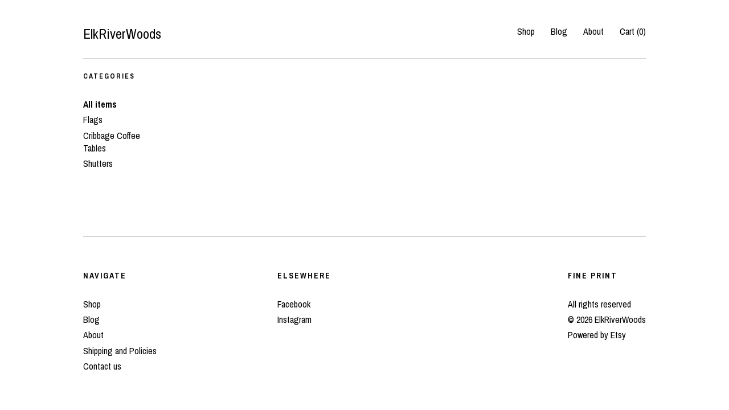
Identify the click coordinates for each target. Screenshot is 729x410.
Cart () (633, 31)
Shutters (98, 163)
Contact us (102, 366)
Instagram (294, 319)
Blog (559, 31)
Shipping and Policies (120, 351)
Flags (93, 119)
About (593, 31)
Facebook (293, 304)
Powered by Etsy (597, 335)
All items (100, 104)
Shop (526, 31)
